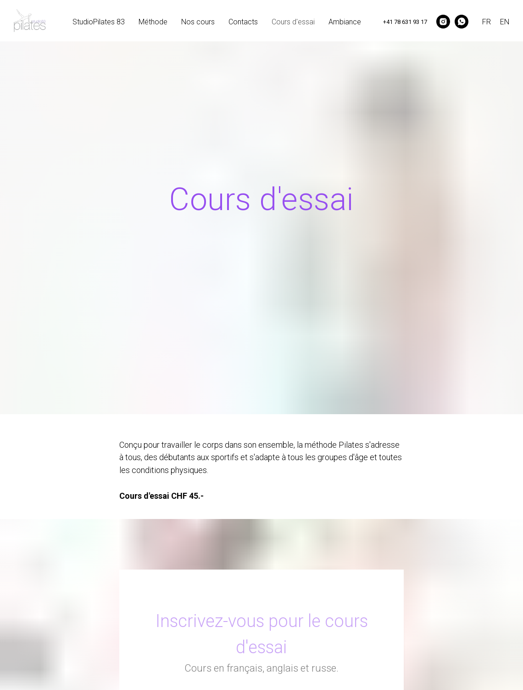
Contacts (243, 21)
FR (486, 21)
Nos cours (198, 21)
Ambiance (344, 21)
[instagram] (443, 22)
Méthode (153, 21)
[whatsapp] (461, 22)
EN (504, 21)
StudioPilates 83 (98, 21)
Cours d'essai (293, 21)
